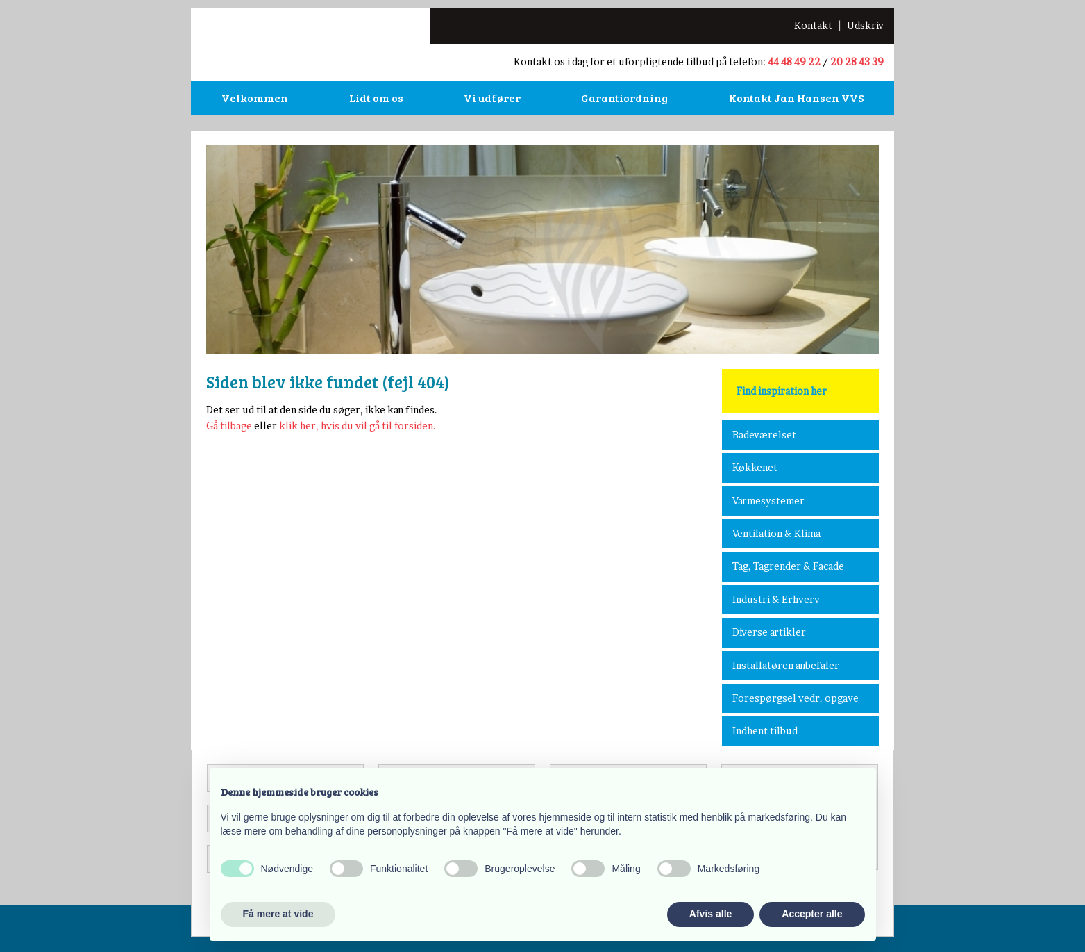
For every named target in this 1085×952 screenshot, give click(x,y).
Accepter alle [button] (812, 913)
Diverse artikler (769, 632)
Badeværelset (764, 435)
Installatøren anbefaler (785, 665)
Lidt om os (376, 97)
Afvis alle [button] (710, 913)
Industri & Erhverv (776, 599)
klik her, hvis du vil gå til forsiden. (357, 426)
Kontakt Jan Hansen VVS (796, 97)
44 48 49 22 (794, 61)
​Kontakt (813, 25)
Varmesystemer (768, 501)
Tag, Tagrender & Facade (788, 566)
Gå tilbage (229, 426)
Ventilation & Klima (776, 533)
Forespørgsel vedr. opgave (795, 698)
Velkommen (254, 97)
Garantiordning (624, 97)
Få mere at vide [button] (278, 913)
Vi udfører (492, 97)
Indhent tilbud (765, 731)
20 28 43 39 (857, 61)
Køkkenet (754, 467)
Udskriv (865, 25)
